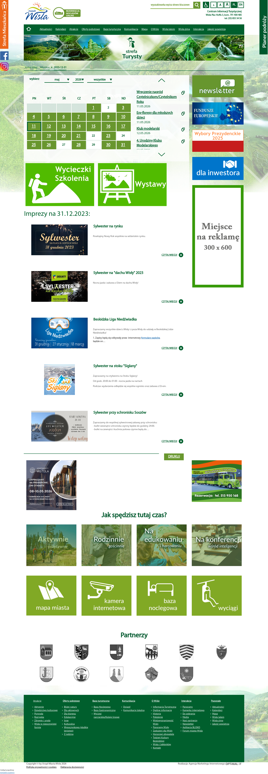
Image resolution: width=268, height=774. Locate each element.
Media (186, 717)
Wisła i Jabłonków (162, 744)
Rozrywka (39, 717)
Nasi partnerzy (190, 720)
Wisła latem (168, 29)
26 (49, 145)
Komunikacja (128, 700)
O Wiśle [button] (155, 29)
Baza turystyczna (101, 700)
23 (108, 136)
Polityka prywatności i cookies (41, 767)
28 (78, 145)
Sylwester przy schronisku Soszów (119, 413)
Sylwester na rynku (108, 226)
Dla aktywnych (71, 710)
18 (34, 136)
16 (108, 126)
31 (123, 145)
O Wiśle (156, 700)
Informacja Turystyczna (164, 706)
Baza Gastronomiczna (105, 710)
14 (78, 126)
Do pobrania (189, 713)
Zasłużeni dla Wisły (162, 730)
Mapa (145, 29)
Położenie (158, 717)
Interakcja (186, 700)
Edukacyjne (69, 717)
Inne (66, 720)
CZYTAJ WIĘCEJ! (169, 255)
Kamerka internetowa (193, 710)
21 (78, 136)
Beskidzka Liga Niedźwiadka (115, 320)
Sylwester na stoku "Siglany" (115, 366)
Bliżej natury (70, 706)
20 (64, 136)
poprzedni (4, 773)
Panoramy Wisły (161, 727)
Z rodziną (68, 734)
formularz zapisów (150, 338)
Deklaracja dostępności (72, 767)
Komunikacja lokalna (133, 710)
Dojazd (126, 706)
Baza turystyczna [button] (112, 29)
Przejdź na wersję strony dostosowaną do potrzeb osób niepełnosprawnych (206, 5)
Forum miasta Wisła (193, 730)
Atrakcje (73, 29)
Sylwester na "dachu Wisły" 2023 (118, 273)
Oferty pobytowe (91, 29)
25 (34, 145)
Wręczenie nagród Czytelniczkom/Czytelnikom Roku (157, 97)
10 (123, 117)
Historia (157, 713)
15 (93, 126)
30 (108, 145)
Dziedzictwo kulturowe (46, 710)
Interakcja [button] (198, 29)
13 (64, 126)
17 (123, 126)
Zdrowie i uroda (42, 720)
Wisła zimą (184, 29)
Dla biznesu (70, 713)
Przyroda (38, 713)
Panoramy (188, 706)
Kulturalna (69, 723)
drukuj (174, 456)
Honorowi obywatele (163, 734)
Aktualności (46, 29)
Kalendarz (61, 29)
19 (49, 136)
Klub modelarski (148, 129)
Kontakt (157, 747)
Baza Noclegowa (102, 706)
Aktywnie (39, 706)
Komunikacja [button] (131, 29)
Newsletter (188, 723)
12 (49, 126)
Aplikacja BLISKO (191, 727)
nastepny (11, 773)
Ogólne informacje (162, 710)
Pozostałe (216, 700)
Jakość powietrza (216, 29)
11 (34, 126)
